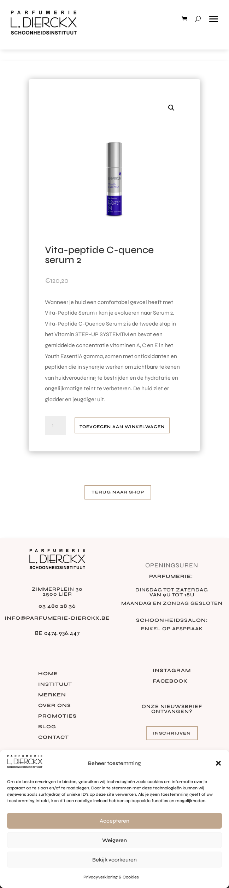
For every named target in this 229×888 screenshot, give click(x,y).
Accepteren (114, 821)
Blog (47, 727)
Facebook (170, 681)
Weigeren (114, 840)
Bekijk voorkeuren (114, 860)
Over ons (54, 705)
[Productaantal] (55, 426)
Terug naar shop (118, 492)
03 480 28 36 (57, 606)
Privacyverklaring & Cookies (111, 877)
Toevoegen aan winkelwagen (122, 426)
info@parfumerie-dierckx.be (57, 618)
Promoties (57, 716)
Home (48, 674)
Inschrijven (172, 733)
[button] (218, 763)
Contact (53, 737)
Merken (52, 695)
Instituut (55, 684)
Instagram (172, 670)
